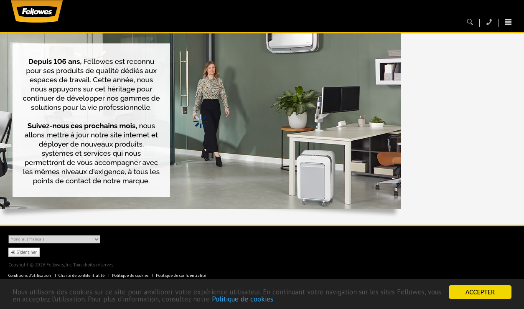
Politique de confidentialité (181, 275)
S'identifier (24, 252)
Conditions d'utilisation (30, 275)
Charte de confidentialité (82, 275)
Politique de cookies (242, 299)
